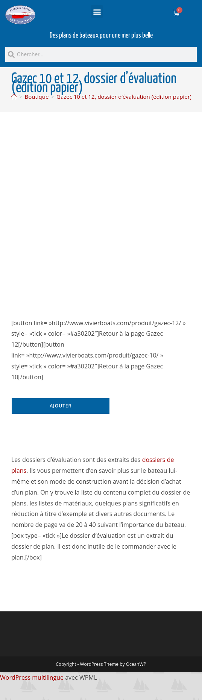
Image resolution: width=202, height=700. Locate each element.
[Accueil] (14, 96)
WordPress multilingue (32, 677)
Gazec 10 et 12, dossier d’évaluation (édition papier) (123, 96)
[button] (97, 11)
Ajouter (60, 406)
